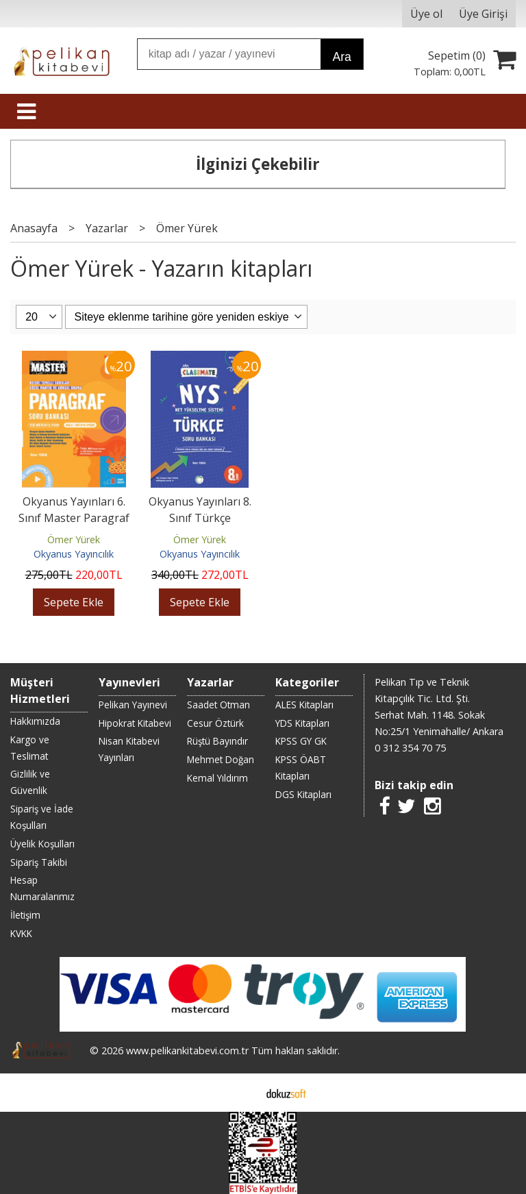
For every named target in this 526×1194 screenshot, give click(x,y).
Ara (341, 57)
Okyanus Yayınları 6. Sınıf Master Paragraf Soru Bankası (73, 518)
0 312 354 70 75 (410, 747)
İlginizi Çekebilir (258, 164)
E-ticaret (241, 1092)
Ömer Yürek (73, 539)
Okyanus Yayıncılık (74, 553)
